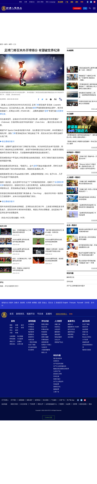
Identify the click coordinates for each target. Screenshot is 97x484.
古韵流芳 (57, 329)
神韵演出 (12, 344)
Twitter (91, 2)
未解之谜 (57, 324)
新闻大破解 (44, 337)
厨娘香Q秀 (85, 342)
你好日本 (85, 327)
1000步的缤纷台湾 (87, 346)
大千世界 (85, 339)
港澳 (16, 325)
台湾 (16, 327)
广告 (66, 2)
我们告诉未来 (57, 358)
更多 (90, 404)
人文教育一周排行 (73, 177)
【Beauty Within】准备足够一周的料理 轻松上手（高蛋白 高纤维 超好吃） (87, 166)
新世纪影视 (82, 404)
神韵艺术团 (14, 404)
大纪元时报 (23, 404)
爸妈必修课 (58, 337)
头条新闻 (70, 50)
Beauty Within (86, 337)
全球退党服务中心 (51, 404)
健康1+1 (70, 324)
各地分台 (32, 2)
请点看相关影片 (8, 201)
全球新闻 (31, 324)
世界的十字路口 (46, 344)
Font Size (55, 99)
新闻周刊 (31, 337)
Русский (80, 302)
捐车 (76, 2)
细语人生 (44, 352)
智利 (34, 108)
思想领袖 (44, 334)
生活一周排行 (72, 225)
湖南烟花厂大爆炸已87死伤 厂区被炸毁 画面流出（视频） (87, 78)
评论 (11, 330)
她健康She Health (73, 327)
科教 (16, 332)
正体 (38, 2)
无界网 (75, 404)
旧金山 (44, 302)
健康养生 (71, 321)
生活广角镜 (85, 324)
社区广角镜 (31, 344)
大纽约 (10, 302)
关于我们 (13, 400)
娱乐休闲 (86, 321)
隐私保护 (29, 400)
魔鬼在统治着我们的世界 (61, 368)
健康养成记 (71, 332)
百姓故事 (56, 384)
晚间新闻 (31, 332)
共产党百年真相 (58, 363)
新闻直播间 (77, 8)
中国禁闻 (31, 329)
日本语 (87, 302)
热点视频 (20, 336)
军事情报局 (44, 339)
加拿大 (16, 302)
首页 (1, 44)
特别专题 (70, 273)
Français (73, 302)
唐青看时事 (44, 342)
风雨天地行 (56, 379)
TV (85, 8)
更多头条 (94, 109)
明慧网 (61, 404)
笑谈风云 (57, 327)
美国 (11, 327)
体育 (10, 44)
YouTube (94, 2)
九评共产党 (56, 371)
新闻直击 (31, 334)
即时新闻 (12, 339)
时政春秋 (44, 332)
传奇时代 (56, 361)
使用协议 (38, 400)
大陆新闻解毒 (45, 350)
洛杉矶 (22, 302)
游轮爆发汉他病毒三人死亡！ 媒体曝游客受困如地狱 (87, 95)
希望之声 (40, 404)
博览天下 (12, 341)
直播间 (49, 314)
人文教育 (58, 321)
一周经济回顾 (32, 342)
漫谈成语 (57, 334)
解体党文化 (70, 277)
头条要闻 (12, 336)
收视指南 (21, 400)
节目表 (40, 314)
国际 (11, 325)
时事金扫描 (44, 329)
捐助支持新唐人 (61, 314)
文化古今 (57, 339)
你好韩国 (85, 329)
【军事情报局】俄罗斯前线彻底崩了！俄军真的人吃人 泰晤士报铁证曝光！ (88, 86)
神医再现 (70, 334)
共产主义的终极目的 (59, 366)
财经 (16, 330)
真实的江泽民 (57, 374)
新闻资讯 (20, 314)
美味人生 (85, 334)
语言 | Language (50, 2)
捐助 (72, 2)
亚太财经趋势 (32, 347)
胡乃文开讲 (71, 329)
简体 (42, 2)
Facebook (88, 2)
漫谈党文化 (56, 386)
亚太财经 (31, 350)
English (65, 302)
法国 (39, 302)
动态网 (68, 404)
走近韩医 (70, 337)
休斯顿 (34, 302)
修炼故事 (56, 389)
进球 (46, 111)
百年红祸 (70, 281)
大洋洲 (28, 302)
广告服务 (54, 400)
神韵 (20, 2)
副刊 (5, 44)
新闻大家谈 (44, 324)
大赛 (25, 2)
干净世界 (32, 404)
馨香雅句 (57, 332)
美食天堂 (85, 332)
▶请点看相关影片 (7, 141)
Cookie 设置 (48, 417)
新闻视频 (32, 321)
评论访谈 (45, 321)
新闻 (13, 321)
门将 (37, 105)
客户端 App (70, 400)
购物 (82, 2)
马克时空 (44, 347)
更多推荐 (94, 147)
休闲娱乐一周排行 (73, 152)
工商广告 (56, 392)
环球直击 (31, 327)
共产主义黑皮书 (58, 381)
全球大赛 (20, 344)
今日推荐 (70, 114)
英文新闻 (60, 2)
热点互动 (44, 327)
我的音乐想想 (86, 350)
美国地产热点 (59, 342)
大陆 (11, 332)
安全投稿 (45, 400)
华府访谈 (31, 339)
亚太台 (50, 302)
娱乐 (22, 325)
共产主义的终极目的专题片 (76, 286)
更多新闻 (94, 172)
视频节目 (31, 314)
